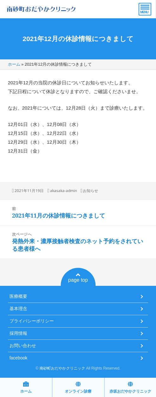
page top (78, 277)
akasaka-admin (63, 190)
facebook (18, 357)
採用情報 (18, 333)
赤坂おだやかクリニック (130, 387)
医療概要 (18, 296)
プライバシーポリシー (31, 320)
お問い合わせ (22, 345)
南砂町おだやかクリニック (62, 368)
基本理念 (18, 308)
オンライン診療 (78, 387)
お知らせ (90, 190)
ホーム (14, 64)
